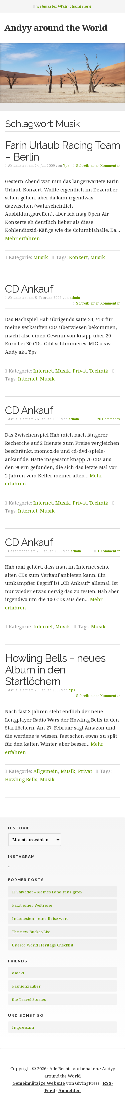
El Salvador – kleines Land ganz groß (47, 891)
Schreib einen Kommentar (98, 165)
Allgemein (45, 771)
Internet (43, 371)
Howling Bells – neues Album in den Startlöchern (55, 669)
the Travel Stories (29, 999)
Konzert (78, 257)
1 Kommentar (108, 551)
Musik (40, 257)
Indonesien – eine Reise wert (40, 918)
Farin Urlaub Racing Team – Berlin (62, 151)
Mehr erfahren (22, 238)
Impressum (23, 1027)
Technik (98, 371)
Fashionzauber (26, 986)
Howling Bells (21, 779)
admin (75, 297)
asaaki (18, 972)
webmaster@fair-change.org (64, 6)
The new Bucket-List (31, 931)
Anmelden (69, 1090)
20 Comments (108, 419)
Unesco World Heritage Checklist (42, 944)
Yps (66, 165)
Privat (80, 371)
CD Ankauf (29, 289)
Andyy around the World (55, 28)
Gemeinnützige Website (38, 1083)
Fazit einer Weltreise (32, 905)
